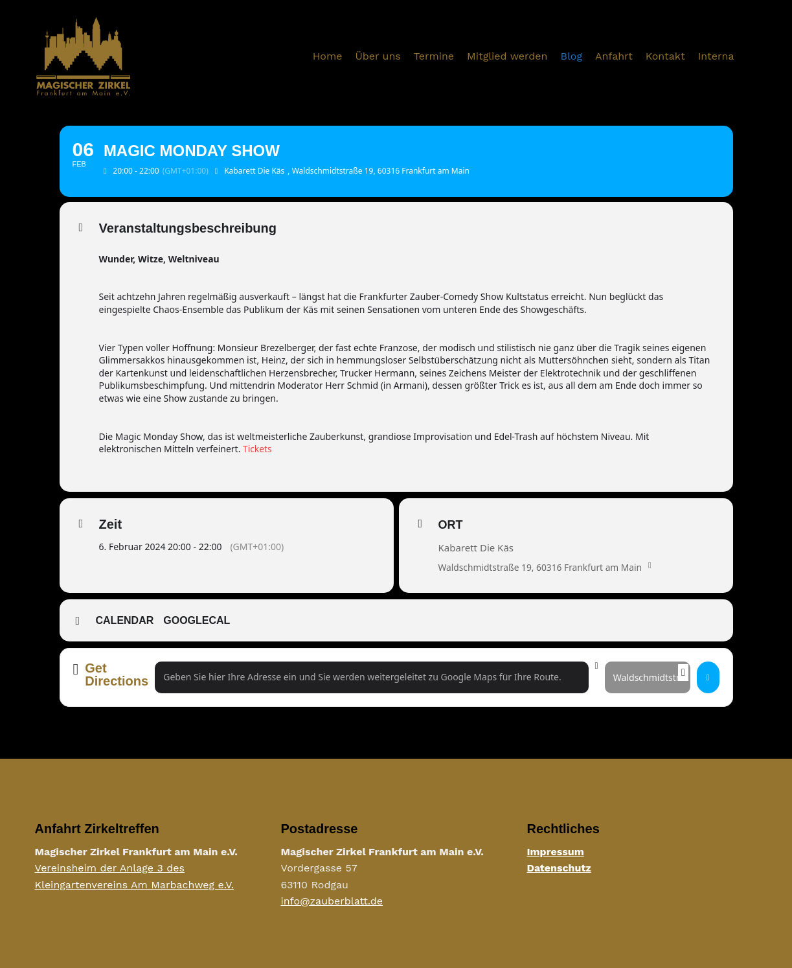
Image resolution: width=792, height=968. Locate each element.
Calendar (125, 620)
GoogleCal (196, 620)
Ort (450, 524)
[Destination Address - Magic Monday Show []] (647, 677)
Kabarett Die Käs (476, 547)
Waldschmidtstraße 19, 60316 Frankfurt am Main (542, 567)
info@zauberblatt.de (332, 901)
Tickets (257, 449)
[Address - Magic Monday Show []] (371, 677)
